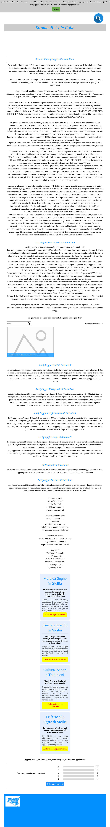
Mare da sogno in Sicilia (55, 615)
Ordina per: (89, 323)
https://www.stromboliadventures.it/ (55, 544)
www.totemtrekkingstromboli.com (55, 530)
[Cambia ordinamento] (101, 324)
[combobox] (96, 324)
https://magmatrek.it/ (55, 567)
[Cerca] (28, 323)
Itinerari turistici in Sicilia (55, 659)
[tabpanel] (55, 184)
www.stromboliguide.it (55, 510)
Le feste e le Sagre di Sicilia (55, 749)
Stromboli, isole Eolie (55, 27)
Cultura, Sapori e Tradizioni (55, 705)
